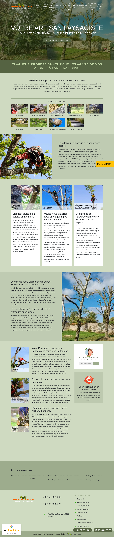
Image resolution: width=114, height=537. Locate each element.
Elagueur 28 (37, 6)
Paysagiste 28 (83, 6)
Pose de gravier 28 (51, 6)
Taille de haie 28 (69, 6)
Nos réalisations (57, 40)
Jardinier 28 (75, 6)
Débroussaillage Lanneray (56, 476)
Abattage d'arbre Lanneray (94, 476)
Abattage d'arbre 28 (44, 6)
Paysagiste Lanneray (92, 480)
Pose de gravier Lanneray (56, 480)
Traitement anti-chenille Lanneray (36, 477)
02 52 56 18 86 (82, 530)
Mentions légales (60, 534)
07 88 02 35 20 (103, 530)
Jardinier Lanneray (73, 476)
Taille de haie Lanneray (74, 480)
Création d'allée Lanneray (19, 476)
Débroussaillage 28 (60, 6)
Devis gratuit (104, 164)
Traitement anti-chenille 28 (92, 6)
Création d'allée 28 (100, 6)
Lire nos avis (11, 533)
